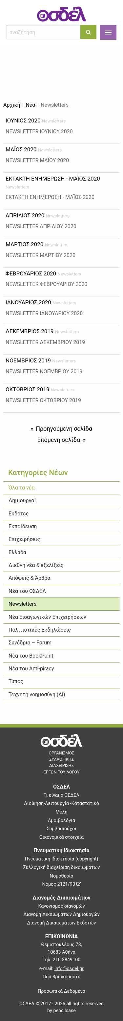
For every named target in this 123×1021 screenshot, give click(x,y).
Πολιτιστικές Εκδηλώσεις (40, 630)
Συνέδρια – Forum (30, 643)
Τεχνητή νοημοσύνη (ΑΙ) (37, 694)
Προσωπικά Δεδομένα (61, 991)
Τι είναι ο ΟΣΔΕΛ (61, 795)
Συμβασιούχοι (61, 829)
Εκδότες (19, 513)
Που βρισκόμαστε (61, 977)
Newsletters (22, 604)
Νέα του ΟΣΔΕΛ (27, 591)
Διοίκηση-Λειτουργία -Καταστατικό (61, 803)
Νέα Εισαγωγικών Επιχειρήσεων (47, 617)
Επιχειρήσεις (24, 539)
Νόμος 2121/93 (61, 884)
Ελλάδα (17, 552)
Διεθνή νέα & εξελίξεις (36, 565)
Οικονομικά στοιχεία (61, 837)
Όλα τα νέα (21, 488)
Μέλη (61, 812)
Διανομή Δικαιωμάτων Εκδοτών (61, 923)
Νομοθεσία (61, 876)
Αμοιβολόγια (61, 820)
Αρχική (11, 105)
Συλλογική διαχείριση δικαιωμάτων (61, 867)
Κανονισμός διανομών (61, 906)
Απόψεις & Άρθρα (29, 578)
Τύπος (16, 681)
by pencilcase (61, 1010)
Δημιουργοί (22, 500)
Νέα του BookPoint (31, 656)
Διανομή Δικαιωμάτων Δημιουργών (61, 914)
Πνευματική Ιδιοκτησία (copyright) (61, 859)
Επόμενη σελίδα (58, 439)
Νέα (30, 105)
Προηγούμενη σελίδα (64, 428)
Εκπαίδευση (23, 526)
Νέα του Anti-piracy (31, 668)
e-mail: (61, 968)
